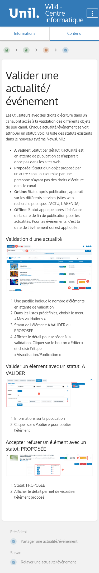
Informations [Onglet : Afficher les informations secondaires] (24, 33)
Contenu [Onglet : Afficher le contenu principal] (74, 33)
